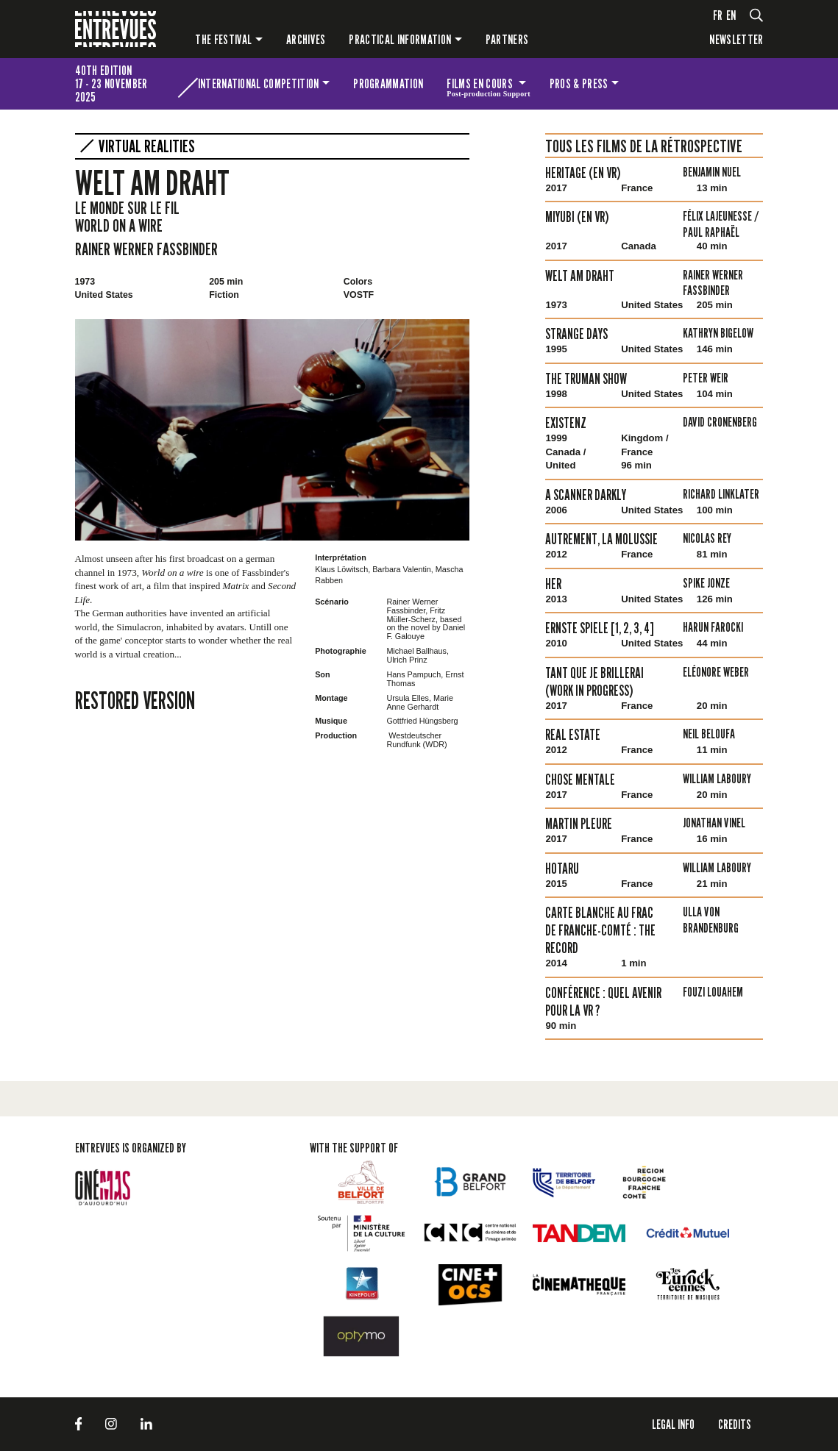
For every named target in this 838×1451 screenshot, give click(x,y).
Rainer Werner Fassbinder (146, 249)
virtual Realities (147, 146)
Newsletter (736, 39)
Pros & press (579, 83)
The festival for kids (689, 84)
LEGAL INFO (673, 1424)
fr (718, 15)
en (731, 15)
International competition (258, 83)
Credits (734, 1424)
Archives (306, 39)
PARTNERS (507, 39)
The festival (223, 39)
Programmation (388, 83)
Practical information (400, 39)
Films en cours (488, 86)
